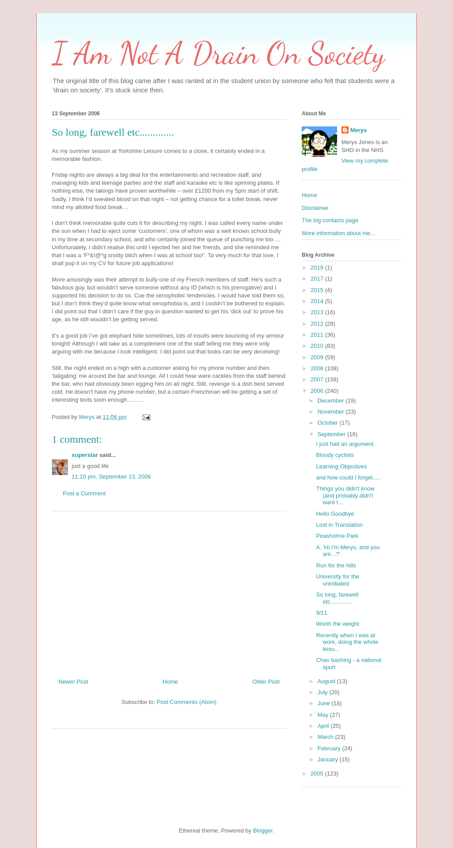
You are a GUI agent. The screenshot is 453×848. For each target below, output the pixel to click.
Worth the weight (337, 623)
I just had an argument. (345, 444)
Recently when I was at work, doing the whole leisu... (347, 642)
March (326, 737)
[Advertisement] (169, 591)
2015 (318, 290)
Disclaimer (315, 208)
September (332, 434)
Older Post (266, 681)
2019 (318, 267)
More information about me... (338, 233)
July (324, 692)
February (330, 748)
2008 (318, 368)
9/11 (321, 612)
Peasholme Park (337, 535)
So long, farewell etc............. (337, 598)
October (329, 422)
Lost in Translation (339, 524)
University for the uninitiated (337, 580)
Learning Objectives (341, 466)
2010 (318, 345)
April (324, 726)
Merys (358, 130)
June (325, 703)
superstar (85, 455)
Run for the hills (336, 565)
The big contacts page (330, 220)
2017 (318, 278)
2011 (318, 334)
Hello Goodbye (335, 513)
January (329, 759)
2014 (318, 301)
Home (170, 681)
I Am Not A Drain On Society (218, 53)
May (324, 714)
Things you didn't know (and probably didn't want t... (345, 495)
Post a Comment (84, 493)
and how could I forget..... (348, 477)
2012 (318, 323)
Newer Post (73, 681)
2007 (318, 379)
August (327, 681)
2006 (318, 391)
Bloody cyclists (334, 455)
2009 (318, 357)
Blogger (263, 830)
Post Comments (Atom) (186, 702)
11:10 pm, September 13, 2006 (111, 476)
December (332, 400)
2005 (318, 773)
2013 (318, 312)
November (332, 411)
